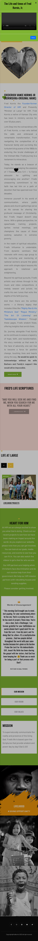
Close (33, 37)
